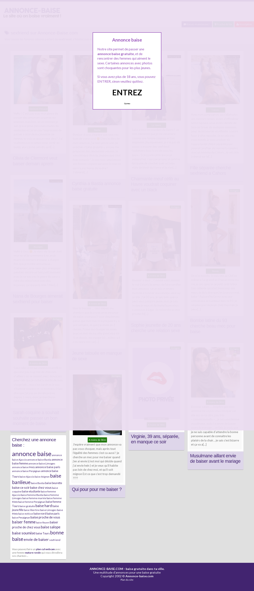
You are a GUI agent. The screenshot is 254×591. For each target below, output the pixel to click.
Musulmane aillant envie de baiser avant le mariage (215, 458)
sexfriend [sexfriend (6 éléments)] (54, 539)
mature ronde (33, 552)
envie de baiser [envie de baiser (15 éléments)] (36, 539)
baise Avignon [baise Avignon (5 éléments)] (42, 476)
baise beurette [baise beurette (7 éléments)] (53, 483)
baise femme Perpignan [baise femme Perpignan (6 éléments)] (31, 501)
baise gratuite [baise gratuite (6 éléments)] (27, 506)
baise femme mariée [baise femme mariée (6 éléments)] (34, 498)
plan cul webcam (45, 549)
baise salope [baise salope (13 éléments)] (50, 527)
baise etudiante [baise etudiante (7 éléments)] (31, 491)
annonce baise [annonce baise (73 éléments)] (31, 453)
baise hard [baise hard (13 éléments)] (43, 505)
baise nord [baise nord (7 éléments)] (40, 513)
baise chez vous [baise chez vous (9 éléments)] (41, 487)
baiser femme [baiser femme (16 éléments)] (24, 522)
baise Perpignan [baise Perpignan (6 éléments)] (21, 517)
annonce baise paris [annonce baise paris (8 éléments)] (47, 467)
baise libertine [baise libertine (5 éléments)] (32, 510)
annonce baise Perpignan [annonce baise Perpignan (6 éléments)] (26, 471)
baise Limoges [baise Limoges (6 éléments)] (48, 510)
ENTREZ (127, 92)
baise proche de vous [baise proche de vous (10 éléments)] (45, 517)
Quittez (127, 103)
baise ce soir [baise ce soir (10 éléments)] (21, 487)
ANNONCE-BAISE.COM (106, 569)
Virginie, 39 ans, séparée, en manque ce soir (155, 439)
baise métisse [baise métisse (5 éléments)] (25, 513)
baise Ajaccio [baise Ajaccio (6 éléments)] (27, 476)
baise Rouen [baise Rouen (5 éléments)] (42, 522)
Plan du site (127, 579)
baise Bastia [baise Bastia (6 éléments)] (37, 483)
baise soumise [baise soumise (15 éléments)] (23, 533)
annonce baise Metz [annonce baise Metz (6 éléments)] (23, 467)
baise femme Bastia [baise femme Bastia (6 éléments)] (32, 495)
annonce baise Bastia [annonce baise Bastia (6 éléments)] (39, 459)
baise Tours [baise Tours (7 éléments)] (43, 533)
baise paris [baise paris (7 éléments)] (53, 513)
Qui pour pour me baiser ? (97, 489)
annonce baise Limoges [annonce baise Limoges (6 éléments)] (41, 463)
